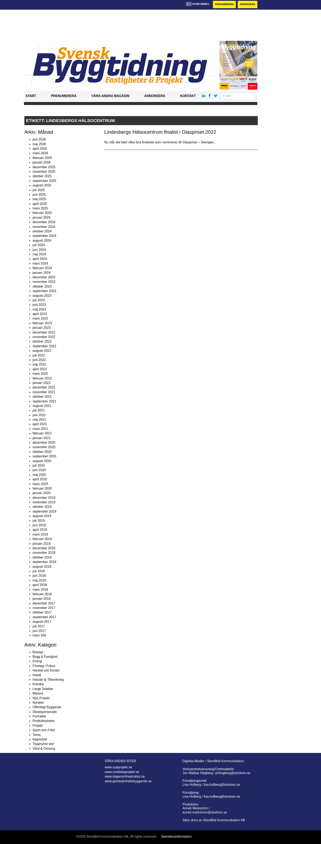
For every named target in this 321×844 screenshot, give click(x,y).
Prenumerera (224, 4)
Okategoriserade (45, 712)
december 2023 (44, 277)
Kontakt (188, 96)
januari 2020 (42, 493)
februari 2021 (42, 433)
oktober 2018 (42, 557)
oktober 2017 (42, 612)
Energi (37, 661)
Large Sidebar (43, 689)
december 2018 (44, 548)
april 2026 (40, 148)
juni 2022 (39, 360)
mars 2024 (40, 263)
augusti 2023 (42, 295)
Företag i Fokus (44, 666)
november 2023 (44, 282)
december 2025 (44, 167)
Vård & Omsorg (44, 748)
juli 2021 (39, 410)
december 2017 (44, 603)
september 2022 (44, 346)
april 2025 (40, 204)
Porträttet (39, 716)
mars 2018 (40, 589)
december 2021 (44, 387)
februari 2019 (42, 539)
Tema (37, 735)
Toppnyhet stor (43, 744)
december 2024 (44, 222)
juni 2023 (39, 305)
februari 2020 (42, 488)
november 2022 (44, 337)
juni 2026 (39, 139)
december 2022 (44, 332)
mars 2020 (40, 484)
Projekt (38, 725)
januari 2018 (42, 599)
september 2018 (44, 562)
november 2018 (44, 553)
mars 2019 (40, 534)
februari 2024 (42, 268)
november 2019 (44, 502)
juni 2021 (39, 415)
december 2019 (44, 497)
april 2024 (40, 259)
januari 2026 (42, 162)
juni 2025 (39, 194)
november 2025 (44, 171)
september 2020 (44, 456)
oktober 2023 (42, 286)
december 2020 (44, 442)
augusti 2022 (42, 350)
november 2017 (44, 608)
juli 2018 (39, 571)
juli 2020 (39, 465)
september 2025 (44, 181)
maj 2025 (39, 199)
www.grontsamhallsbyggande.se (128, 781)
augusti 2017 (42, 621)
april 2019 (40, 530)
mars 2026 (40, 153)
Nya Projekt (41, 698)
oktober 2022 (42, 341)
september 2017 (44, 617)
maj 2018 (39, 580)
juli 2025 (39, 190)
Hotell (37, 675)
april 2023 (40, 314)
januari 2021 (42, 438)
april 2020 (40, 479)
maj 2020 (39, 474)
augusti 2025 (42, 185)
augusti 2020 (42, 461)
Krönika (38, 684)
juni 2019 (39, 525)
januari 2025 (42, 217)
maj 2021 (39, 419)
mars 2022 (40, 373)
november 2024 (44, 226)
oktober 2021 (42, 396)
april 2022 (40, 369)
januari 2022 (42, 383)
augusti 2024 (42, 240)
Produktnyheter (44, 721)
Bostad (38, 652)
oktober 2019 (42, 507)
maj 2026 (39, 144)
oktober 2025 (42, 176)
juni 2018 (39, 576)
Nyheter (38, 702)
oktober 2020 (42, 451)
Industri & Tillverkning (48, 679)
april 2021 (40, 424)
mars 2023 (40, 318)
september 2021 (44, 401)
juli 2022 (39, 355)
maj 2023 (39, 309)
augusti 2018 (42, 566)
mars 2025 (40, 208)
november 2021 (44, 392)
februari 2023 (42, 323)
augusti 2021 (42, 406)
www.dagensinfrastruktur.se (125, 776)
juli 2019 (39, 520)
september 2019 (44, 511)
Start (31, 96)
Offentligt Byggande (47, 707)
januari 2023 (42, 327)
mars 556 (39, 635)
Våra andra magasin (110, 96)
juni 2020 (39, 470)
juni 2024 (39, 249)
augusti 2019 (42, 516)
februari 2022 (42, 378)
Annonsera (247, 4)
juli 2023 (39, 300)
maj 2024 (39, 254)
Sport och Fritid (44, 730)
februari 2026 (42, 158)
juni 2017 (39, 631)
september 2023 (44, 291)
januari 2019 (42, 543)
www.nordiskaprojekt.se (122, 772)
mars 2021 (40, 429)
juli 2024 (39, 245)
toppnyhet (40, 739)
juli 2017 (39, 626)
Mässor (38, 693)
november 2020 (44, 447)
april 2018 (40, 585)
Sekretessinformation (176, 836)
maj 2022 (39, 364)
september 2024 (44, 236)
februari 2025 (42, 213)
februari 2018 (42, 594)
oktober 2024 (42, 231)
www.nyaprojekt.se (118, 767)
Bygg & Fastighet (45, 656)
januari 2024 (42, 272)
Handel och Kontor (46, 670)
